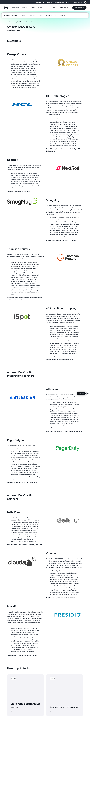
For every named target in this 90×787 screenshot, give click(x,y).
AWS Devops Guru (24, 22)
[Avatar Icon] (85, 2)
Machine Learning (12, 22)
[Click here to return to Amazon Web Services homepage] (6, 8)
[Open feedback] (88, 393)
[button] (15, 7)
